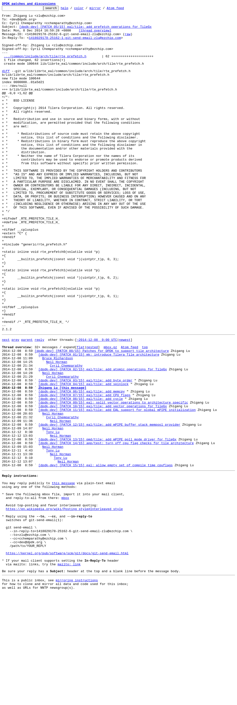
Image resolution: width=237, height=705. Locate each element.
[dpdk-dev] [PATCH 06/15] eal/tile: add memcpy (81, 467)
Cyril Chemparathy (66, 436)
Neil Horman (56, 432)
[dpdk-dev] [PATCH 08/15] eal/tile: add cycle (80, 476)
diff (6, 84)
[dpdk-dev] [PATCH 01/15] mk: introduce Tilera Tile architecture (98, 423)
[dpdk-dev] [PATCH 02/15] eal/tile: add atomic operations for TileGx (102, 440)
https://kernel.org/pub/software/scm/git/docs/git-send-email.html (67, 660)
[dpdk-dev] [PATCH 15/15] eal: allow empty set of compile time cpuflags (105, 556)
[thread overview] (95, 35)
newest (125, 405)
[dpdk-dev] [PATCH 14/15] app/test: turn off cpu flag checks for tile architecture (116, 529)
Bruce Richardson (57, 427)
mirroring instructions (77, 691)
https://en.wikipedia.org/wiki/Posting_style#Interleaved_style (64, 607)
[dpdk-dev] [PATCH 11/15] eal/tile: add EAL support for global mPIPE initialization (117, 489)
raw (127, 40)
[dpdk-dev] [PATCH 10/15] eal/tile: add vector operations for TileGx (102, 485)
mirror (103, 9)
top (145, 414)
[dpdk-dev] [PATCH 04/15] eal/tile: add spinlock (83, 458)
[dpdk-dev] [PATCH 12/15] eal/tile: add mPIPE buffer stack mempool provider (109, 507)
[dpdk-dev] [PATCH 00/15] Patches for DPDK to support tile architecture (102, 418)
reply (39, 405)
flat (80, 414)
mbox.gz (110, 414)
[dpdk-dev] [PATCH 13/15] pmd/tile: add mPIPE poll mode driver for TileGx (107, 525)
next (6, 405)
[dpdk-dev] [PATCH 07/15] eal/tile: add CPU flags (84, 471)
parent (27, 405)
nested (92, 414)
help (72, 9)
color (86, 9)
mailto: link (69, 673)
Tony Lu (52, 516)
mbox (65, 593)
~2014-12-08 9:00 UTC (97, 405)
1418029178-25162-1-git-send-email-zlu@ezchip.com (75, 44)
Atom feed (123, 9)
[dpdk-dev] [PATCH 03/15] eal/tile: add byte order (85, 454)
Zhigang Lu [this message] (62, 463)
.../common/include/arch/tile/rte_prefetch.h (45, 66)
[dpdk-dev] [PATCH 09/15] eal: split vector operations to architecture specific (113, 480)
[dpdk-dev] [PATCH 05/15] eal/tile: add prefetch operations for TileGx (85, 31)
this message (63, 576)
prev (15, 405)
